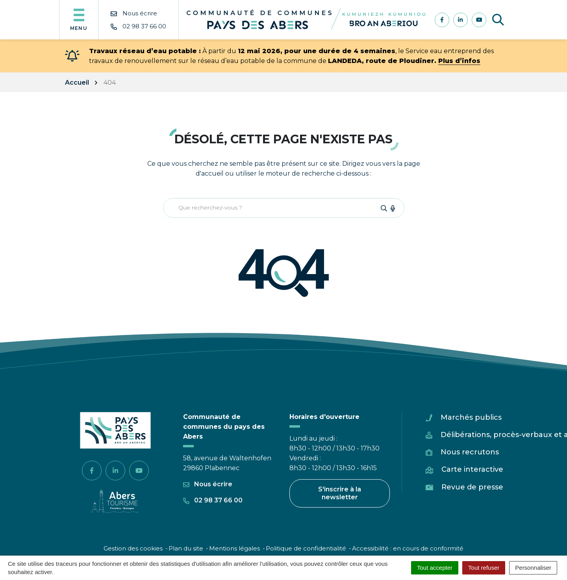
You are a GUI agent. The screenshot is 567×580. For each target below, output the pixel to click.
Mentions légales (234, 548)
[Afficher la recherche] (498, 19)
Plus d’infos (459, 61)
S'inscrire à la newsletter (339, 493)
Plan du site (186, 548)
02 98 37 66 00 (213, 500)
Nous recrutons (470, 452)
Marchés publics (471, 417)
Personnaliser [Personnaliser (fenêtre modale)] (533, 567)
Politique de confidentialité (306, 548)
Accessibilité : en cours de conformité (407, 548)
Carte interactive (472, 469)
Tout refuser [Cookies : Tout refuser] (483, 567)
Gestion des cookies (133, 548)
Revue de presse (472, 487)
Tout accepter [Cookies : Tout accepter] (434, 567)
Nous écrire (207, 484)
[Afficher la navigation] (78, 19)
